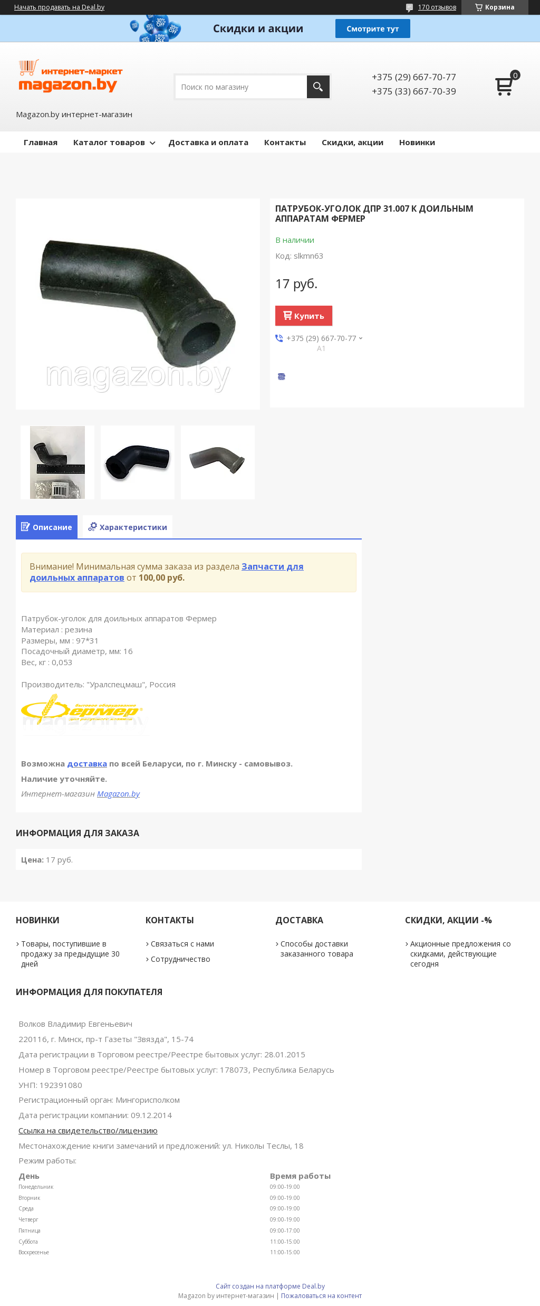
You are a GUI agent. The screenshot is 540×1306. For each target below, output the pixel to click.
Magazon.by (118, 793)
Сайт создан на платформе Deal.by (270, 1286)
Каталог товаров (109, 142)
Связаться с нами (182, 944)
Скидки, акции (352, 142)
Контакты (285, 142)
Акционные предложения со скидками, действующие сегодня (460, 954)
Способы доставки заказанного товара (317, 949)
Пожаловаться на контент (321, 1295)
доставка (87, 763)
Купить (309, 315)
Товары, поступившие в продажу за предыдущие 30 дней (70, 954)
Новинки (417, 142)
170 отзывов (437, 7)
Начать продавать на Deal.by (59, 7)
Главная (40, 142)
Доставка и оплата (208, 142)
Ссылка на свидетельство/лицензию (88, 1130)
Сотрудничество (180, 959)
